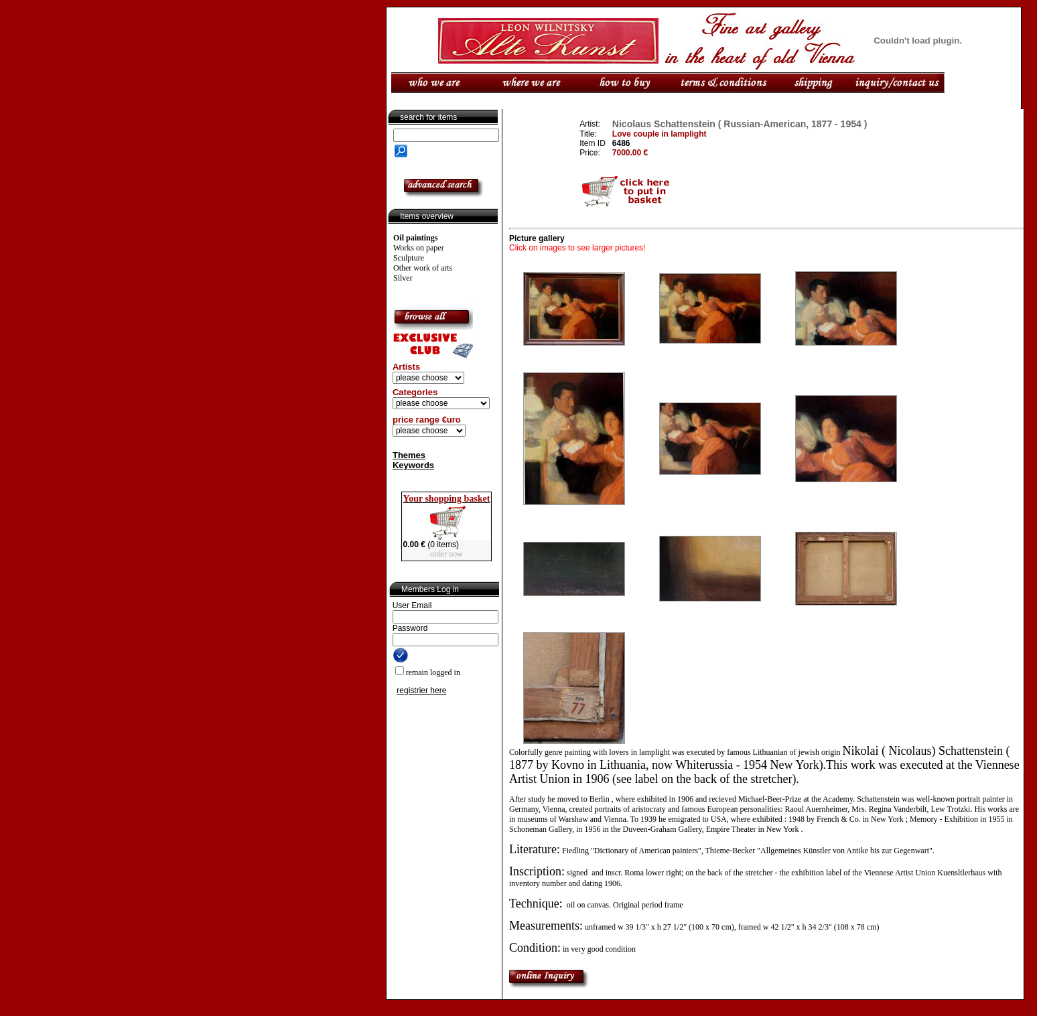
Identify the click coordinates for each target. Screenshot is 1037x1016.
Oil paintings (415, 237)
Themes (409, 455)
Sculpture (408, 258)
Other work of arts (422, 268)
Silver (403, 278)
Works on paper (418, 247)
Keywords (413, 465)
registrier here (421, 690)
